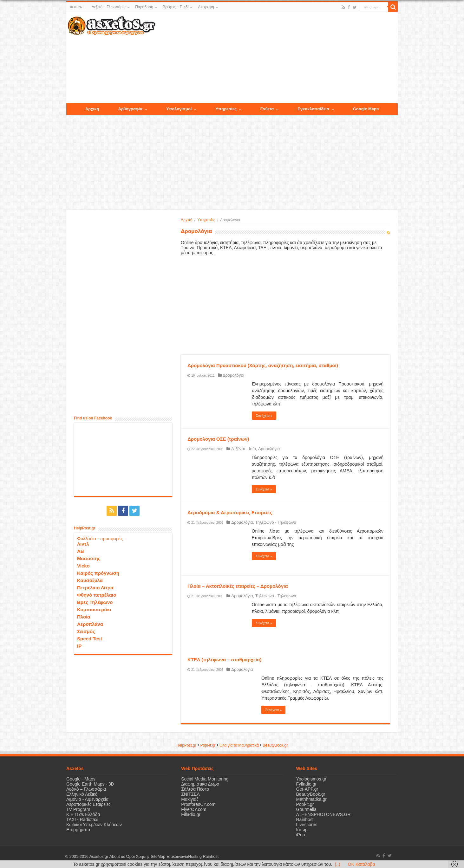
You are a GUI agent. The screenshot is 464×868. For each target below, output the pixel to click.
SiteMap (157, 856)
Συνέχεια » (264, 415)
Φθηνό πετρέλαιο (96, 595)
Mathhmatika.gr (311, 799)
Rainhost (305, 819)
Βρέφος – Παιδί (175, 7)
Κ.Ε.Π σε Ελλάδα (83, 814)
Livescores (306, 824)
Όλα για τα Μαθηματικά (239, 745)
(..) (337, 864)
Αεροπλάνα (90, 624)
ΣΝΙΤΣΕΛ (190, 794)
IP (79, 646)
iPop (300, 834)
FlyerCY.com (193, 809)
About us (117, 856)
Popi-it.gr (207, 745)
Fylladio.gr (306, 784)
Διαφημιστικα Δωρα (200, 784)
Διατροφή (206, 7)
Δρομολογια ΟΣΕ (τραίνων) (218, 439)
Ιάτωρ (302, 829)
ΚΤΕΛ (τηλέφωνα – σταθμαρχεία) (224, 659)
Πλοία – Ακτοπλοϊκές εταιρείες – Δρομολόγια (237, 586)
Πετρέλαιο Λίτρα (95, 587)
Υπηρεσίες (206, 220)
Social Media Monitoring (204, 778)
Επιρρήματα (78, 829)
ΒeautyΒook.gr (275, 745)
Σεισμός (86, 631)
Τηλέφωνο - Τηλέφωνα (275, 522)
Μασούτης (89, 558)
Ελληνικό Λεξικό (82, 794)
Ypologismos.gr (311, 778)
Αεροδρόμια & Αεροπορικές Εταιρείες (229, 512)
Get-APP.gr (307, 789)
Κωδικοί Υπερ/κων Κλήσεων (94, 824)
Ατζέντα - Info (243, 448)
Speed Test (89, 638)
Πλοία (83, 616)
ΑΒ (80, 551)
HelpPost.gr (186, 745)
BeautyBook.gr (310, 794)
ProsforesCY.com (198, 804)
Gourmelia (306, 809)
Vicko (83, 565)
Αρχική (186, 220)
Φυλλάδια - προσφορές (100, 538)
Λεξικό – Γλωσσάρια (109, 7)
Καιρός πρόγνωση (98, 573)
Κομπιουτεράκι (94, 609)
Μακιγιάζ (189, 799)
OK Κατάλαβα (361, 864)
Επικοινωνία (177, 856)
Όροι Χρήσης (137, 856)
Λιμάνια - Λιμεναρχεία (87, 799)
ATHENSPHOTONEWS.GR (323, 814)
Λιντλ (83, 544)
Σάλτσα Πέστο (195, 789)
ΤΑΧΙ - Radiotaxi (82, 819)
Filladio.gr (190, 814)
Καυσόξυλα (90, 580)
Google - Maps (80, 778)
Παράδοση (144, 7)
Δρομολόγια (233, 375)
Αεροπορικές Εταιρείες (88, 804)
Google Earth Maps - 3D (90, 784)
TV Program (78, 809)
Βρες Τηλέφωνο (95, 602)
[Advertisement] (276, 58)
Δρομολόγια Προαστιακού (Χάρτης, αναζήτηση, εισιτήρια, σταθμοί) (262, 365)
